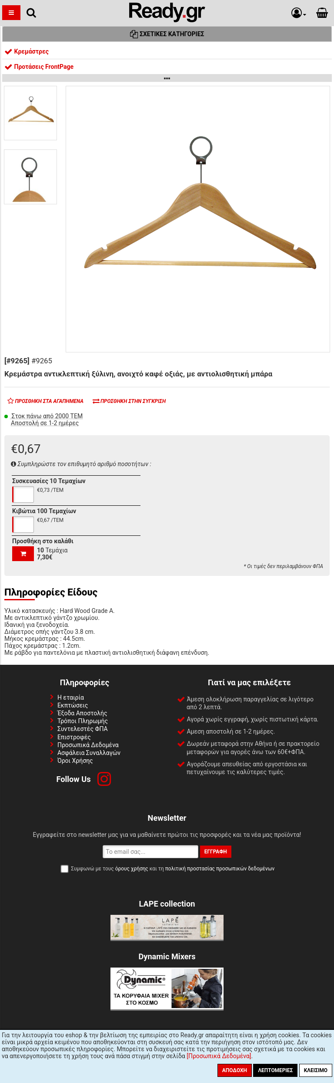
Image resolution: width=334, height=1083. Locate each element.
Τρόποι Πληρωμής (82, 720)
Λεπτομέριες (275, 1070)
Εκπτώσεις (72, 705)
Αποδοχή (234, 1070)
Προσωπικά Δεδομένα (88, 744)
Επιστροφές (74, 737)
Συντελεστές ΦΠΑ (82, 728)
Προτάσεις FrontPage (38, 66)
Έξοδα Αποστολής (82, 713)
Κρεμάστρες (26, 51)
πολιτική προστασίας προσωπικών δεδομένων (219, 869)
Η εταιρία (70, 697)
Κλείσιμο (315, 1070)
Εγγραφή (215, 852)
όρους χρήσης (131, 869)
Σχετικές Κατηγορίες (167, 33)
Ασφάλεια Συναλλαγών (88, 752)
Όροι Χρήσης (75, 760)
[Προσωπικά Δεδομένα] (219, 1056)
